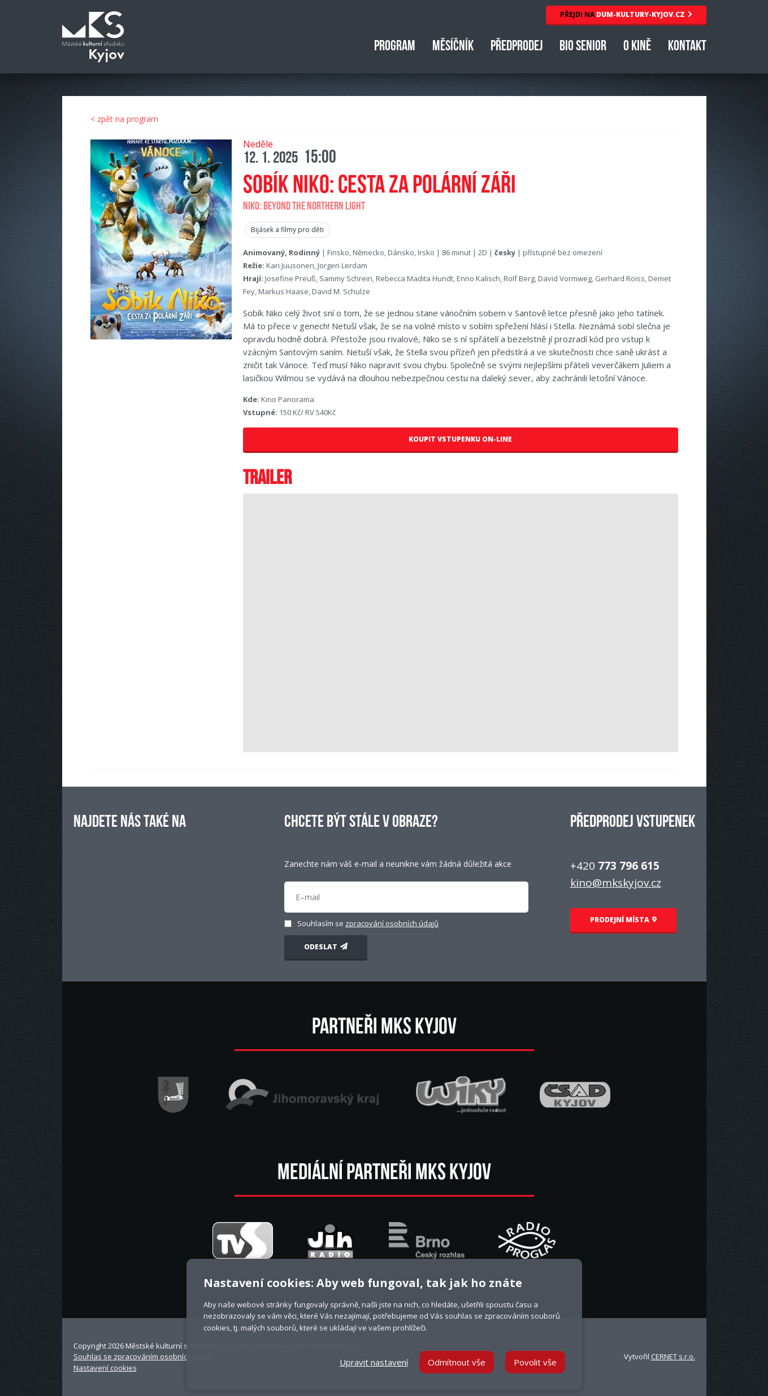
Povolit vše (535, 1362)
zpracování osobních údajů (392, 923)
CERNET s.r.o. (673, 1356)
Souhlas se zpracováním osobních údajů (143, 1356)
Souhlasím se (368, 923)
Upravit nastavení (374, 1362)
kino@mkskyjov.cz (615, 882)
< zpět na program (124, 119)
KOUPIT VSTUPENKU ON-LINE (460, 439)
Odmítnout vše (456, 1362)
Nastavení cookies (105, 1368)
